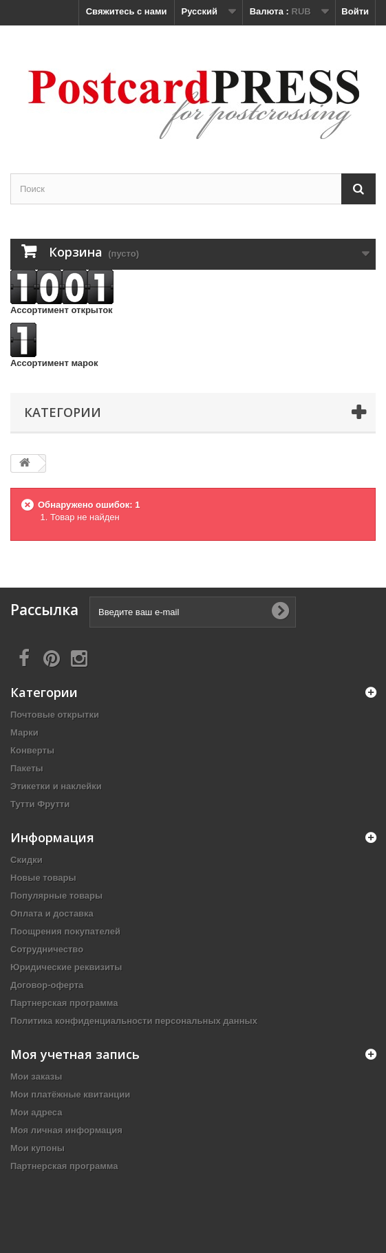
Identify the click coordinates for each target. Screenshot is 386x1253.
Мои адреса (36, 1112)
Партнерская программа (64, 1003)
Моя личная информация (66, 1130)
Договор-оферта (46, 985)
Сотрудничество (46, 949)
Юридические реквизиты (66, 967)
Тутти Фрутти (39, 804)
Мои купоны (37, 1148)
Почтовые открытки (54, 714)
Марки (24, 732)
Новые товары (43, 877)
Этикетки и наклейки (56, 786)
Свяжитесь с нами (126, 11)
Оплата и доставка (52, 913)
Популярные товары (56, 895)
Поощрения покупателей (65, 931)
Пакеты (26, 768)
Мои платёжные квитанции (70, 1094)
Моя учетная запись (75, 1054)
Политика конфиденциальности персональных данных (133, 1021)
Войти (355, 11)
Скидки (26, 860)
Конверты (32, 750)
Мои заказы (36, 1076)
